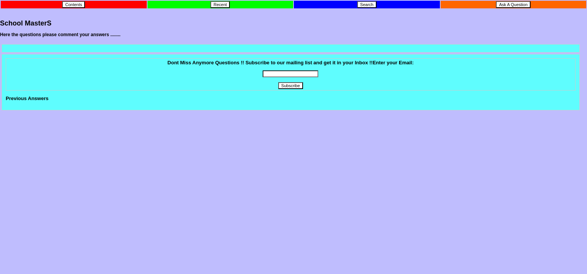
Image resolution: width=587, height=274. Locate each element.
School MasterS (25, 23)
